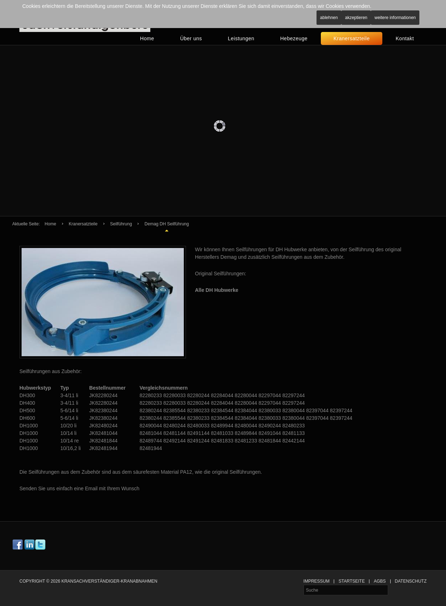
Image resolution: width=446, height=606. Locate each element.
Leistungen (241, 38)
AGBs (380, 581)
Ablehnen (329, 17)
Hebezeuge (294, 38)
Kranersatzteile (351, 38)
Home (147, 38)
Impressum (317, 581)
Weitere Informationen (395, 17)
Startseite (351, 581)
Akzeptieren (356, 17)
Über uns (191, 38)
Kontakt (405, 38)
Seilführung (121, 223)
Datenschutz (411, 581)
